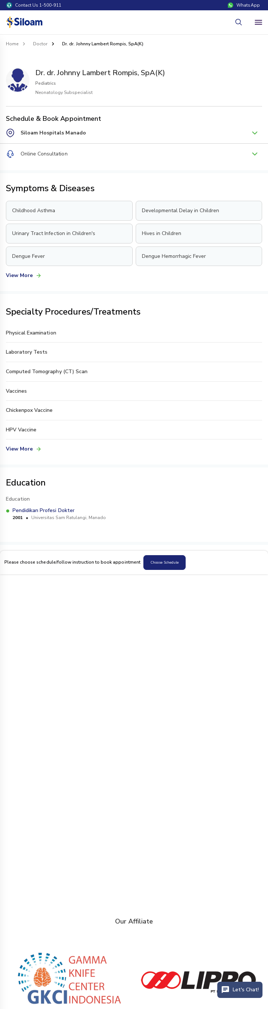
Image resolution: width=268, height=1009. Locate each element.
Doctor (40, 44)
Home (12, 44)
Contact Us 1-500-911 (33, 5)
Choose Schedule (164, 562)
